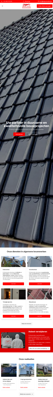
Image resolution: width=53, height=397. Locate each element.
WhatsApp (27, 1)
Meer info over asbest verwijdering (39, 348)
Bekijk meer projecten (26, 394)
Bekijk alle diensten (26, 323)
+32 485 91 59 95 (7, 1)
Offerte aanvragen (32, 134)
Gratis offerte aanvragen (45, 6)
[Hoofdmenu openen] (2, 6)
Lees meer (13, 283)
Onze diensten (19, 134)
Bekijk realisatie (6, 387)
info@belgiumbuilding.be (46, 1)
